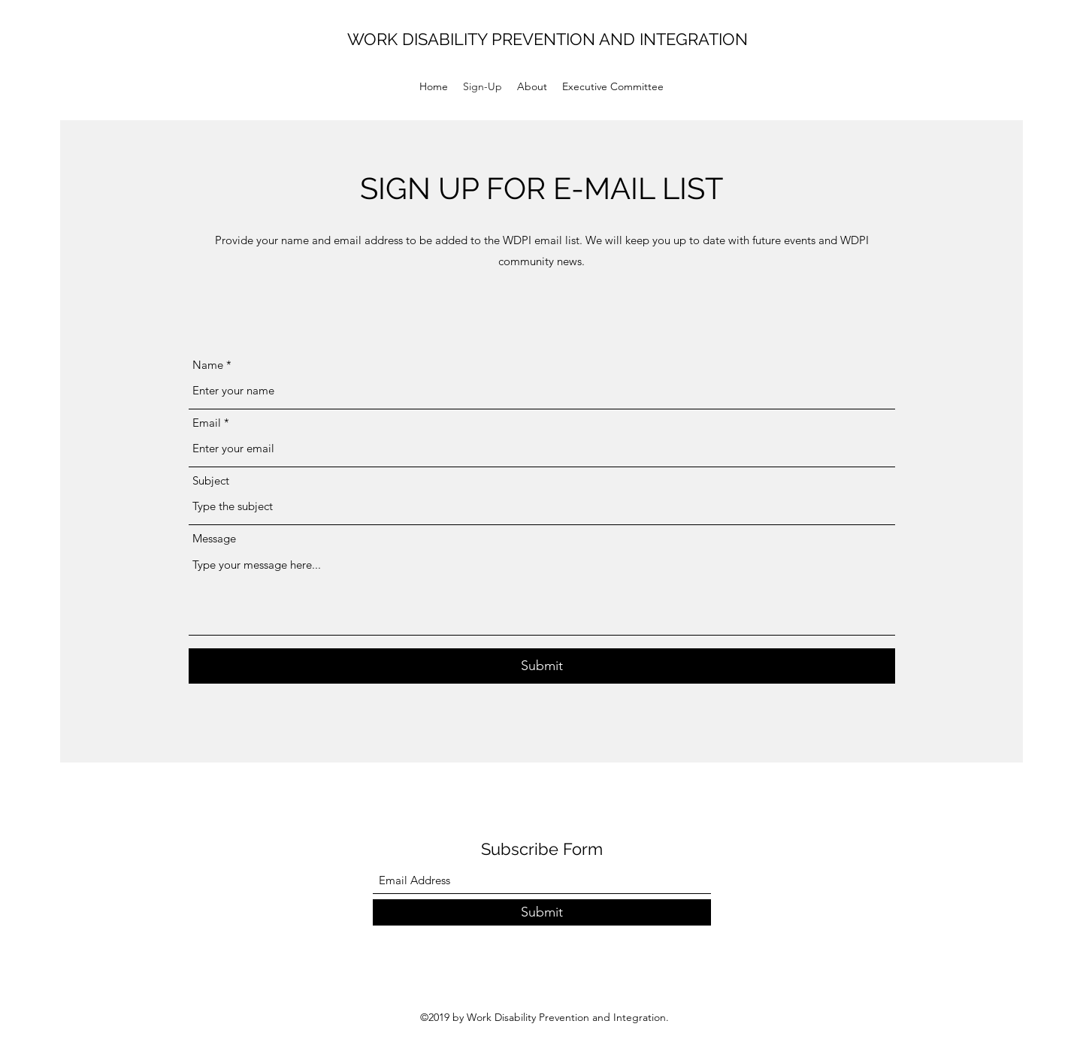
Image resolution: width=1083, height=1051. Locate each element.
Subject (210, 480)
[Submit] (542, 666)
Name (207, 364)
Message (214, 538)
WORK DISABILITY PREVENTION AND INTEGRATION (547, 39)
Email (206, 422)
